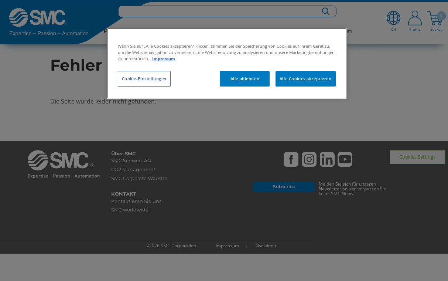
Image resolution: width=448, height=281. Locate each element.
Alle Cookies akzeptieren (306, 78)
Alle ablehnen (244, 78)
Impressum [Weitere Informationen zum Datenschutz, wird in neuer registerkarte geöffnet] (163, 58)
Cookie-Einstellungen (144, 78)
